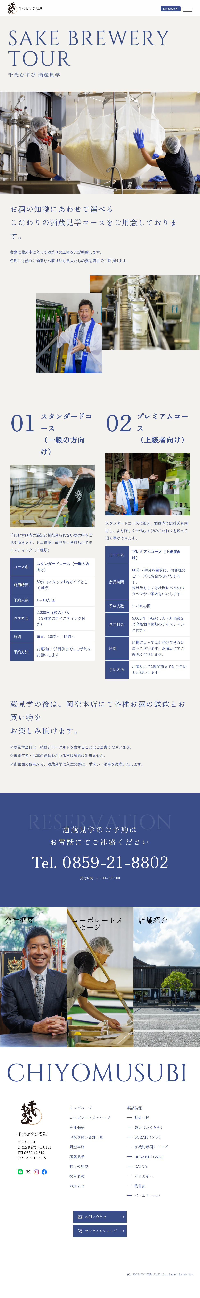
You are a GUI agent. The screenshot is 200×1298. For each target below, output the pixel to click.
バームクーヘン (147, 1195)
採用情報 (76, 1176)
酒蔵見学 (76, 1156)
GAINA (141, 1166)
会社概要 (76, 1127)
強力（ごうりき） (149, 1127)
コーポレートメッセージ (90, 1117)
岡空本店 (76, 1146)
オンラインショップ (97, 1230)
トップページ (80, 1107)
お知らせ (76, 1185)
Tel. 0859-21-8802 (100, 861)
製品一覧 (141, 1117)
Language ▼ (170, 8)
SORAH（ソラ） (148, 1137)
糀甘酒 (140, 1185)
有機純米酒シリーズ (151, 1146)
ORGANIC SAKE (149, 1156)
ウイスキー (143, 1176)
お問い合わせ (92, 1216)
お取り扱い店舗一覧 (86, 1137)
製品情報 (134, 1107)
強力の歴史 (78, 1166)
